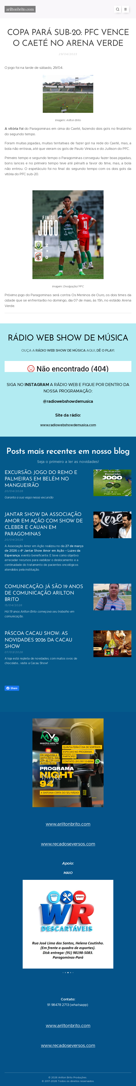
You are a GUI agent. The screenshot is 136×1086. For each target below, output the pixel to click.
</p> (68, 366)
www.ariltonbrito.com (68, 824)
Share (11, 688)
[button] (117, 9)
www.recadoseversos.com (68, 844)
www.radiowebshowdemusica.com (68, 425)
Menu (124, 9)
